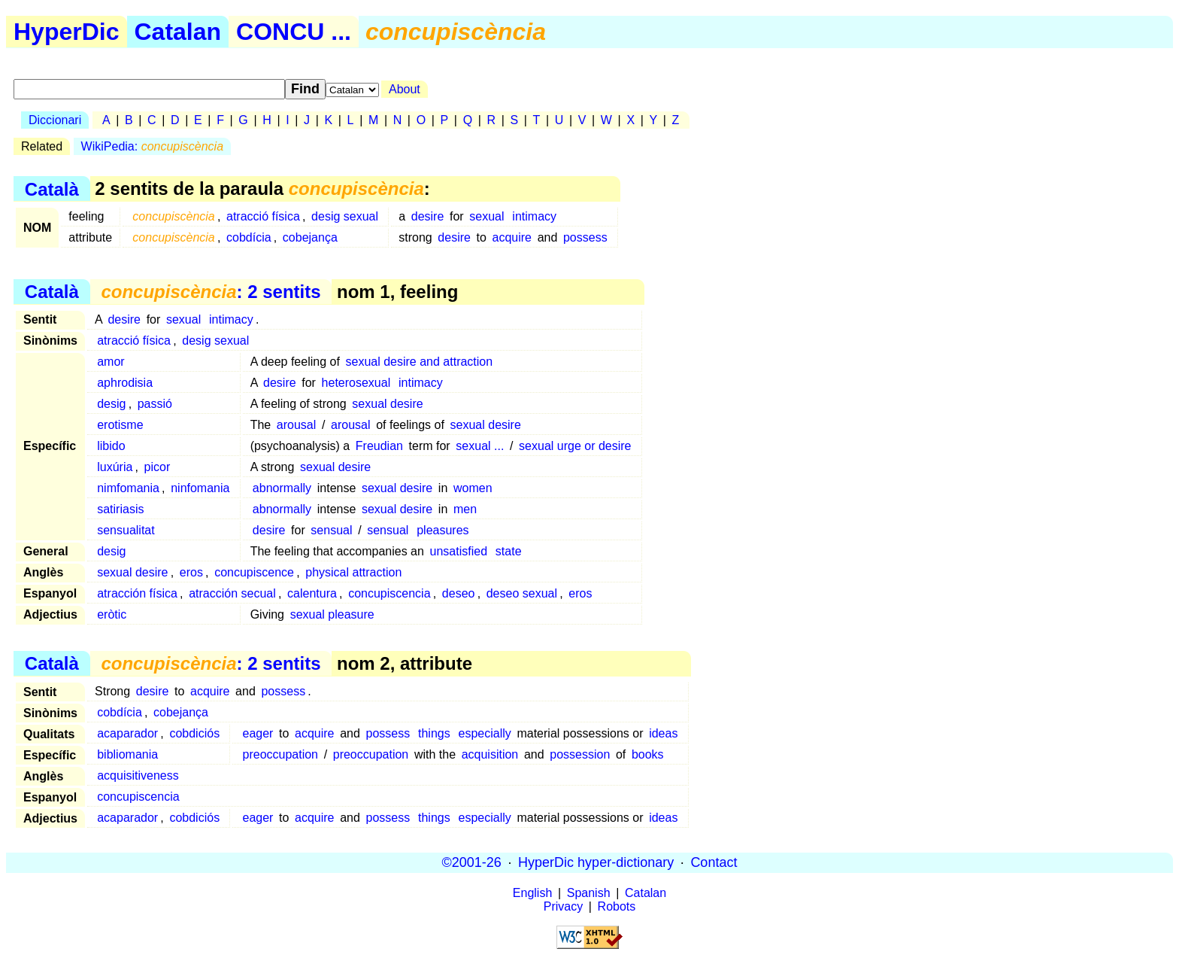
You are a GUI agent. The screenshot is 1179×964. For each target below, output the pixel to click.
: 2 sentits (210, 291)
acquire (512, 237)
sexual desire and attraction (419, 361)
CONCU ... (293, 31)
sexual (486, 216)
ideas (663, 733)
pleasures (442, 530)
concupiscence (254, 572)
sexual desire (387, 403)
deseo (458, 593)
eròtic (111, 614)
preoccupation (281, 754)
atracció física (263, 216)
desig (111, 403)
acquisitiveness (138, 775)
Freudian (379, 445)
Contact (713, 862)
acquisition (490, 754)
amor (110, 361)
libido (111, 445)
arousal (296, 424)
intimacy (534, 216)
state (509, 551)
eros (191, 572)
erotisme (120, 424)
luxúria (114, 467)
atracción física (137, 593)
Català (52, 188)
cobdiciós (194, 733)
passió (155, 403)
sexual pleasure (332, 614)
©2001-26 (472, 862)
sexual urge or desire (575, 445)
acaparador (127, 733)
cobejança (310, 237)
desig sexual (344, 216)
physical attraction (353, 572)
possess (585, 237)
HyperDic (67, 31)
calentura (312, 593)
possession (580, 754)
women (473, 488)
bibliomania (127, 754)
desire (427, 216)
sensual (331, 530)
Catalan (178, 31)
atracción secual (232, 593)
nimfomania (128, 488)
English (532, 892)
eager (258, 733)
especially (485, 733)
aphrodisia (125, 382)
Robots (617, 906)
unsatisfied (459, 551)
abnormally (282, 488)
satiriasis (120, 509)
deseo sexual (521, 593)
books (648, 754)
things (434, 733)
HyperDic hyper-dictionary (596, 862)
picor (157, 467)
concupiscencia (389, 593)
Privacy (563, 906)
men (465, 509)
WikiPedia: (152, 146)
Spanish (589, 892)
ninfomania (200, 488)
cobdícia (248, 237)
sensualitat (126, 530)
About (404, 89)
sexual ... (480, 445)
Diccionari (55, 120)
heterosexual (356, 382)
